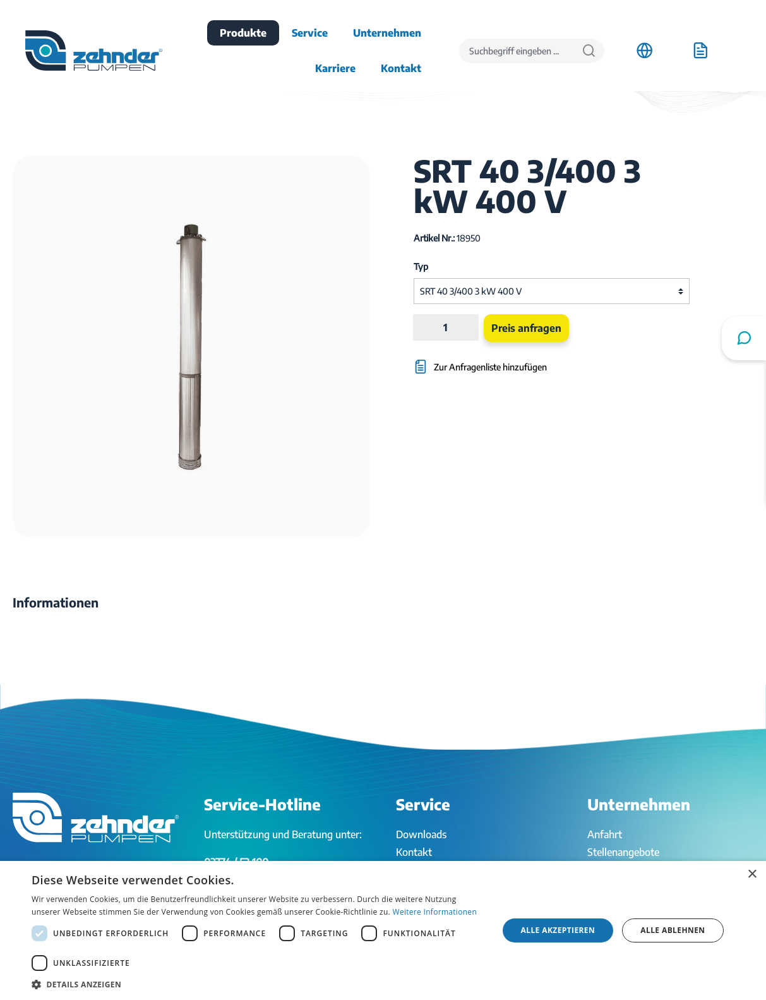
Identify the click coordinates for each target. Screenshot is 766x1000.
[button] (258, 984)
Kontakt (414, 852)
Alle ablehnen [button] (672, 930)
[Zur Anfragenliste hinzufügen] (505, 360)
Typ (421, 266)
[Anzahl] (446, 327)
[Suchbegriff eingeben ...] (516, 51)
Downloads (421, 834)
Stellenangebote (623, 852)
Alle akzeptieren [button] (558, 930)
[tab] (56, 602)
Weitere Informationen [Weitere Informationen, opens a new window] (435, 911)
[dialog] (383, 930)
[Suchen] (588, 51)
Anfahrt (604, 834)
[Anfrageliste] (700, 50)
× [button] (752, 874)
